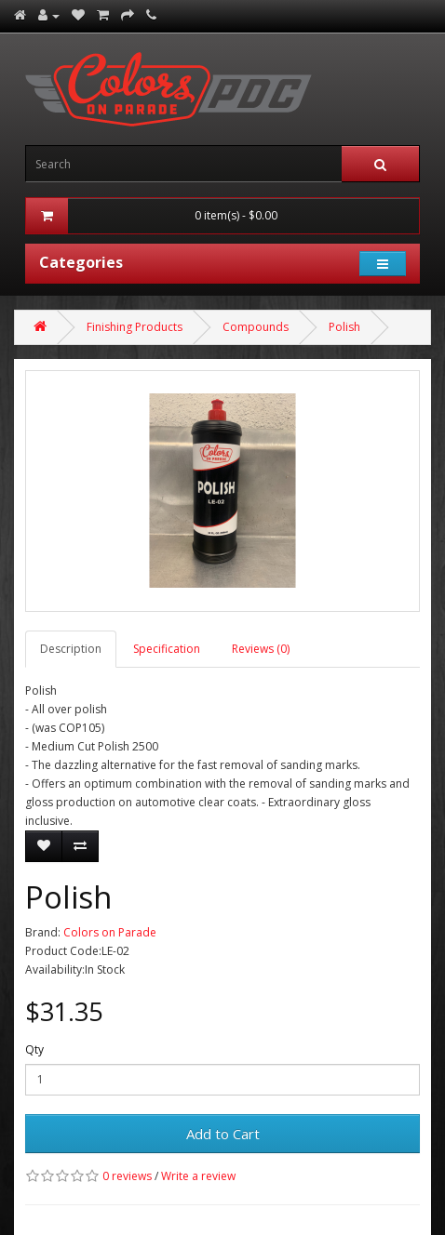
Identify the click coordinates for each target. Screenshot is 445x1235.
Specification (166, 649)
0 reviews (127, 1176)
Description (70, 649)
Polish (344, 327)
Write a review (198, 1176)
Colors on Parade (109, 932)
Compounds (255, 327)
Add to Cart (223, 1133)
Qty (34, 1049)
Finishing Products (134, 327)
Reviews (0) (261, 649)
